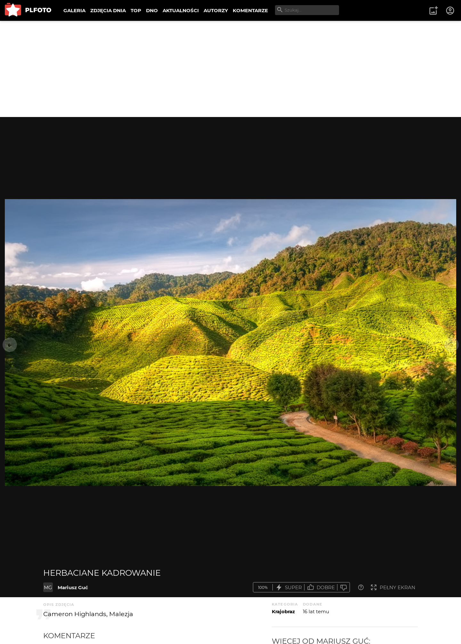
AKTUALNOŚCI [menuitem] (181, 10)
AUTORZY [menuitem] (216, 10)
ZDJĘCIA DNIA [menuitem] (108, 10)
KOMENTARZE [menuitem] (250, 10)
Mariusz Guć (73, 587)
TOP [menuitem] (136, 10)
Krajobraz (283, 611)
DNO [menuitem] (152, 10)
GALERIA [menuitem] (74, 10)
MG (48, 587)
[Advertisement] (230, 69)
